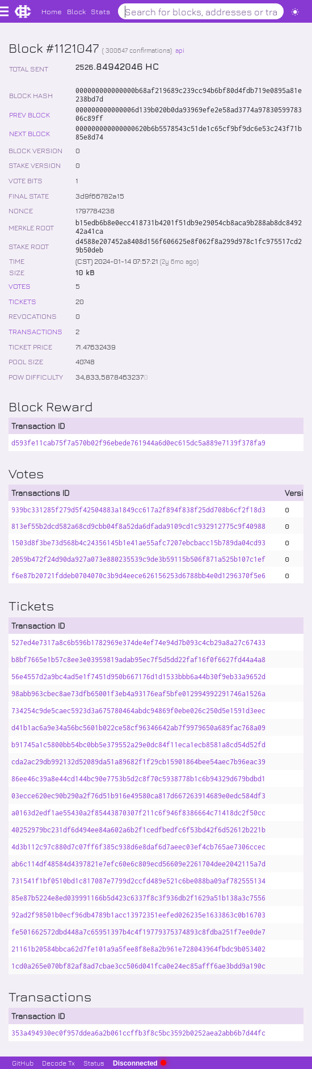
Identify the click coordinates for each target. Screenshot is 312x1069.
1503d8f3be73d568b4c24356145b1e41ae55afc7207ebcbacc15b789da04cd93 (138, 542)
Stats (100, 11)
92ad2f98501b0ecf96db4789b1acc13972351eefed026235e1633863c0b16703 (138, 915)
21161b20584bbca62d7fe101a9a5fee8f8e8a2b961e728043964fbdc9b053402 (138, 949)
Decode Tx (58, 1062)
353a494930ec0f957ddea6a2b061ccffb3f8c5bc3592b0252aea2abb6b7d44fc (138, 1033)
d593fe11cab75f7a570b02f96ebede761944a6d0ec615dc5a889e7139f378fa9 (138, 443)
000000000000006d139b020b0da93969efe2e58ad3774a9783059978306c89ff (188, 114)
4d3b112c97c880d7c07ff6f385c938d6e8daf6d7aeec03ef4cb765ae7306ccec (138, 847)
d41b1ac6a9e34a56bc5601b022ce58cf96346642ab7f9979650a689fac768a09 (138, 727)
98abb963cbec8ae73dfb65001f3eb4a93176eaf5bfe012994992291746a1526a (138, 693)
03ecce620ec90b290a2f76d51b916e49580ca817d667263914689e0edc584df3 (138, 796)
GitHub (22, 1062)
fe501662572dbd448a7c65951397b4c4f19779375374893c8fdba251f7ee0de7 (138, 932)
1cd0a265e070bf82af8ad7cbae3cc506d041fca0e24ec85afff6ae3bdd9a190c (138, 966)
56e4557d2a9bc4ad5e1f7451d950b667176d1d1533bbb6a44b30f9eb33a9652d (138, 676)
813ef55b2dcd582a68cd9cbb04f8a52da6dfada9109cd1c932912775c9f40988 (138, 526)
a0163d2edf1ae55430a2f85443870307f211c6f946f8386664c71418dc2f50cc (138, 813)
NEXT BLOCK (29, 133)
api (179, 50)
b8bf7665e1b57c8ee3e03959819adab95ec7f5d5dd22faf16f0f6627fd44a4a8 (138, 659)
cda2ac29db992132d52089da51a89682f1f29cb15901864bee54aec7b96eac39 (138, 761)
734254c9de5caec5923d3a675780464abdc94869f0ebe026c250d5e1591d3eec (138, 710)
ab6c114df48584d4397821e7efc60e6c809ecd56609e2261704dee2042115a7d (138, 864)
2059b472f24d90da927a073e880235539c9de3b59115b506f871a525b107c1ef (138, 559)
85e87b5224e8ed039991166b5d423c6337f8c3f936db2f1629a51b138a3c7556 (138, 898)
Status (93, 1062)
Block (76, 11)
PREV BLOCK (29, 114)
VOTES (20, 286)
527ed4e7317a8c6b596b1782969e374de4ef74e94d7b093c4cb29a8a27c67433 (138, 642)
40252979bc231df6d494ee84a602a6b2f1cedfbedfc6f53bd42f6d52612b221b (138, 830)
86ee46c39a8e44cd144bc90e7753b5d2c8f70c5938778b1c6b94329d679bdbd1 (138, 779)
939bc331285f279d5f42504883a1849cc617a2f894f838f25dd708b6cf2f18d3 (138, 510)
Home (51, 11)
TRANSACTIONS (35, 331)
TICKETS (22, 301)
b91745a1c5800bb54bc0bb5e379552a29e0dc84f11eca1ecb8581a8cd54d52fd (138, 744)
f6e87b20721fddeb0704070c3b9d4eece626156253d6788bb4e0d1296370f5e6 (138, 575)
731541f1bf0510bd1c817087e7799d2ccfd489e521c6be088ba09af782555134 (138, 881)
